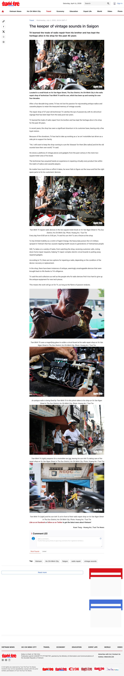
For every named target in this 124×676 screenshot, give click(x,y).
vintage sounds (90, 561)
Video (110, 11)
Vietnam (38, 561)
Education (74, 11)
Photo (120, 11)
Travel (48, 11)
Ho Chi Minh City (34, 11)
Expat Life (88, 11)
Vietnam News (15, 11)
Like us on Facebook (37, 522)
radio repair (76, 561)
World (99, 11)
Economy (60, 11)
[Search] (97, 4)
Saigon (65, 561)
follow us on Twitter (54, 522)
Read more (42, 572)
